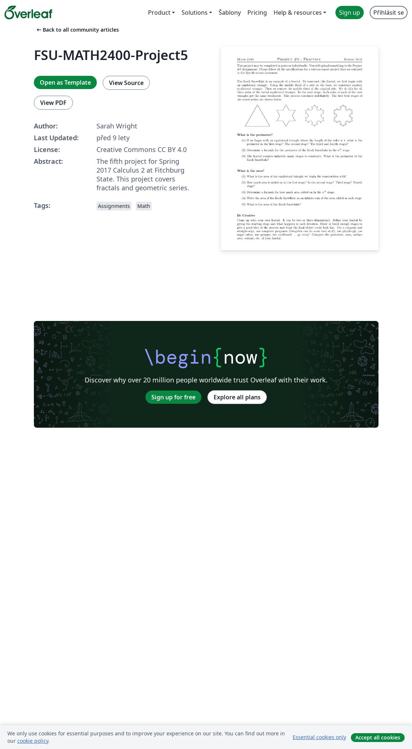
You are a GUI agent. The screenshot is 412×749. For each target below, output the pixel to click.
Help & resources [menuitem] (298, 12)
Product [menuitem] (159, 12)
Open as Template (65, 82)
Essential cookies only (319, 737)
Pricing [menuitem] (257, 12)
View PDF (53, 103)
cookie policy (32, 740)
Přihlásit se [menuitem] (388, 12)
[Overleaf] (28, 12)
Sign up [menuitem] (349, 12)
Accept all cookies (377, 737)
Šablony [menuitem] (230, 12)
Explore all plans (237, 397)
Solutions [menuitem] (195, 12)
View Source (126, 83)
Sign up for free (173, 397)
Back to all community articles (77, 29)
